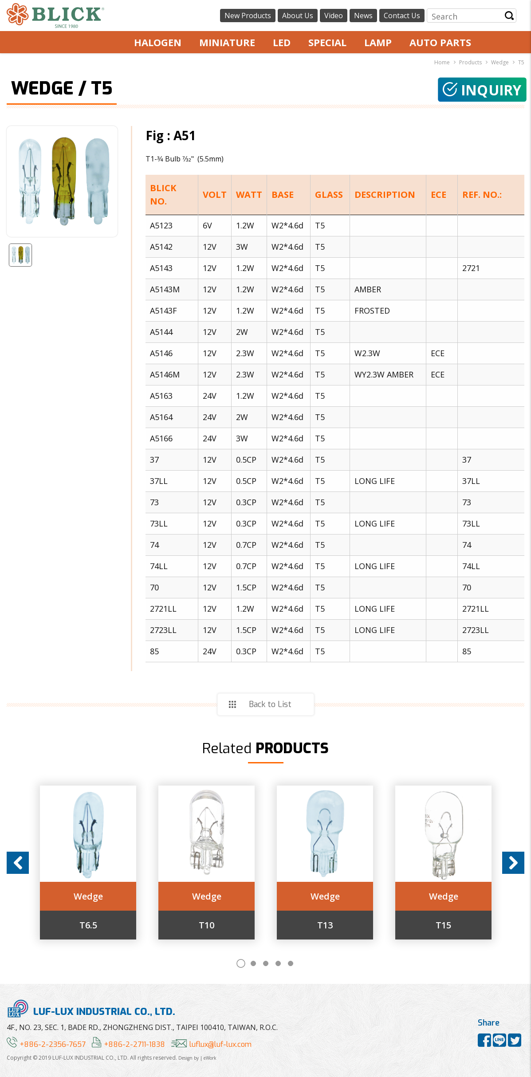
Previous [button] (18, 863)
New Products (247, 15)
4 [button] (278, 963)
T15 (443, 925)
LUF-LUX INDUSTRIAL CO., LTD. (91, 1008)
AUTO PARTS (440, 42)
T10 (206, 925)
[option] (88, 862)
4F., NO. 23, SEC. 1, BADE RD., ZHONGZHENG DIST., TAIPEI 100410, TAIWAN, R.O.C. (142, 1027)
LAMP (378, 42)
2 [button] (253, 963)
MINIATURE (227, 42)
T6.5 (88, 925)
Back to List (270, 704)
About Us (297, 15)
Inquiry (482, 89)
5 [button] (290, 963)
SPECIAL (327, 42)
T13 (325, 925)
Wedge (88, 896)
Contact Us (402, 15)
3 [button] (265, 963)
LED (282, 42)
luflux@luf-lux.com (211, 1044)
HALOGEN (157, 42)
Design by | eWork (197, 1058)
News (363, 15)
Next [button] (513, 863)
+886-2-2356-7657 (46, 1044)
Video (333, 15)
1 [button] (241, 963)
